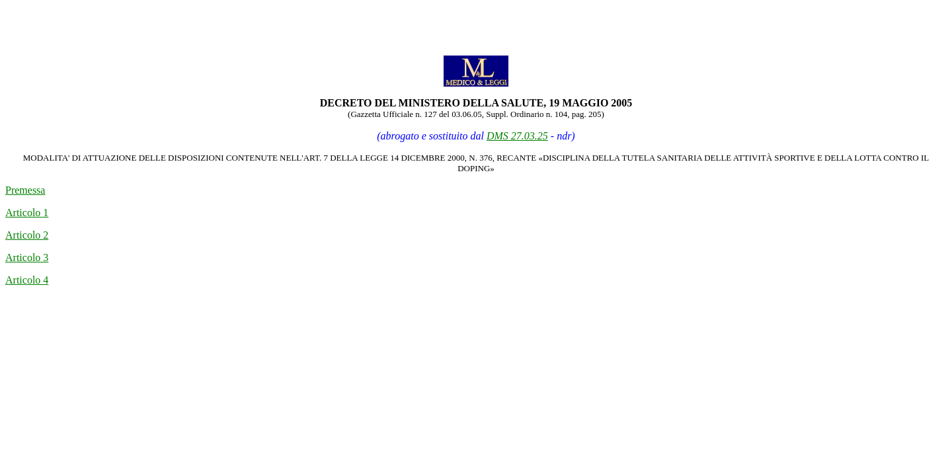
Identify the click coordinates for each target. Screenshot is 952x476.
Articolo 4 (26, 280)
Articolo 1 (26, 212)
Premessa (25, 190)
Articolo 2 (26, 235)
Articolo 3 (26, 257)
